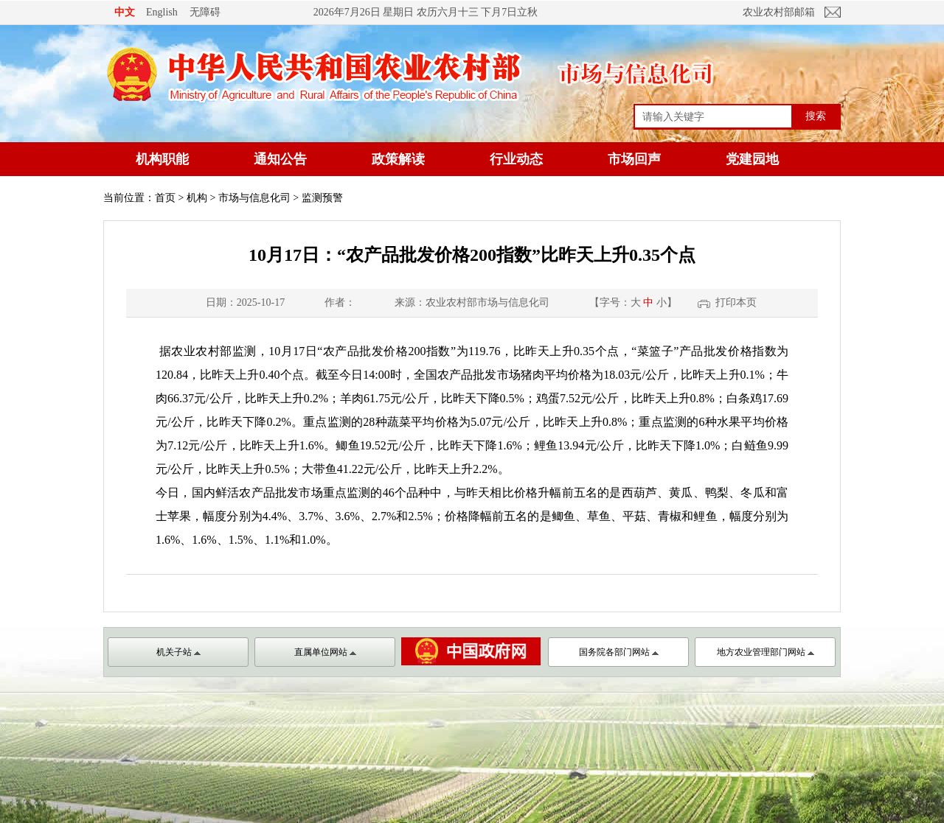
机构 (197, 197)
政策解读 (398, 159)
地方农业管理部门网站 (765, 652)
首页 (165, 197)
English (162, 12)
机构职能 (162, 159)
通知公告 (280, 159)
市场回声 (634, 159)
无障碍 (205, 12)
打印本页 (736, 302)
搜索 (815, 116)
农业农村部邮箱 (779, 12)
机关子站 (178, 652)
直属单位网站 (325, 652)
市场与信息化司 (254, 197)
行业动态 (516, 159)
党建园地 (752, 159)
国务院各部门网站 (619, 652)
